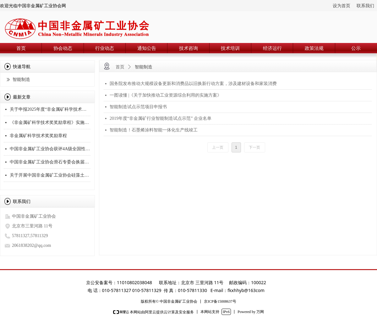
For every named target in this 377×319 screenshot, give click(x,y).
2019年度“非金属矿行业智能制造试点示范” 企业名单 (160, 118)
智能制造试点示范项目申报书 (138, 106)
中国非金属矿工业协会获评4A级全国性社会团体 (50, 149)
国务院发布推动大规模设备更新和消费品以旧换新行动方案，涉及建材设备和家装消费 (193, 83)
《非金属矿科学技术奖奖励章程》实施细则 (50, 123)
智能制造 (143, 67)
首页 (120, 67)
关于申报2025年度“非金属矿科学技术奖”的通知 (50, 110)
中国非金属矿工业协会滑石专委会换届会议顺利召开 (50, 162)
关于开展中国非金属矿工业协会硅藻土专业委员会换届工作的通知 (50, 175)
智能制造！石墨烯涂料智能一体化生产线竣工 (154, 130)
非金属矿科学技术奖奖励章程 (38, 136)
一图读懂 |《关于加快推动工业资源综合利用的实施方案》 (165, 95)
